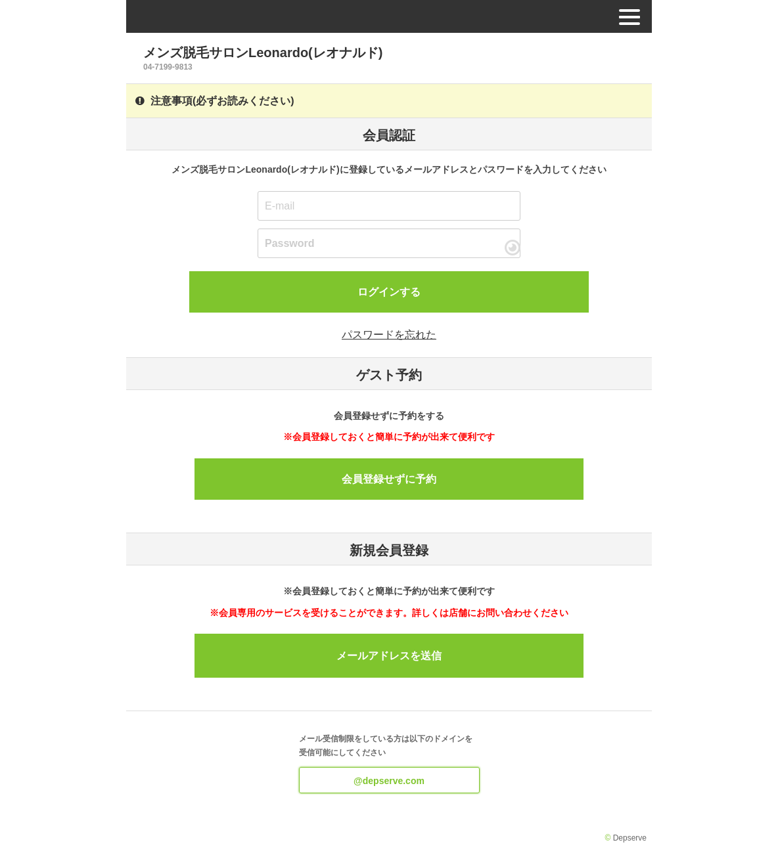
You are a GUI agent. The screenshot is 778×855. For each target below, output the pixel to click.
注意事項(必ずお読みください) (214, 100)
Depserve (630, 838)
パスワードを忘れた (389, 334)
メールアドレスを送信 (389, 655)
